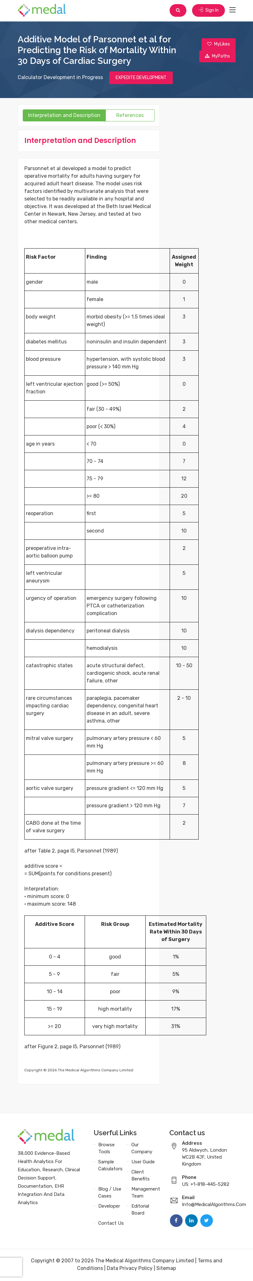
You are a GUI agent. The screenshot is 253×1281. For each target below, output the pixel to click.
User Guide (143, 1163)
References (130, 116)
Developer (109, 1207)
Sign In (208, 11)
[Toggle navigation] (232, 11)
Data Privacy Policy (130, 1269)
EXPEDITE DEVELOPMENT (141, 78)
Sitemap (166, 1269)
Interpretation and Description (64, 116)
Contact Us (111, 1224)
